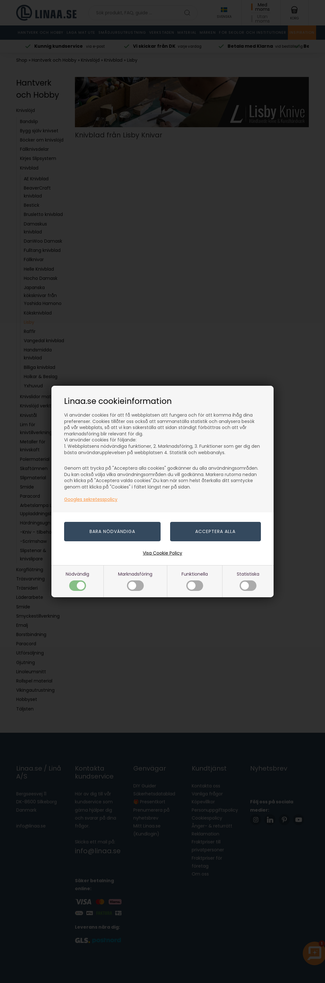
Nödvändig (77, 581)
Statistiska (248, 581)
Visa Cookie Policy (162, 553)
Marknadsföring (135, 581)
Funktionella (195, 581)
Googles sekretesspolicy (90, 499)
